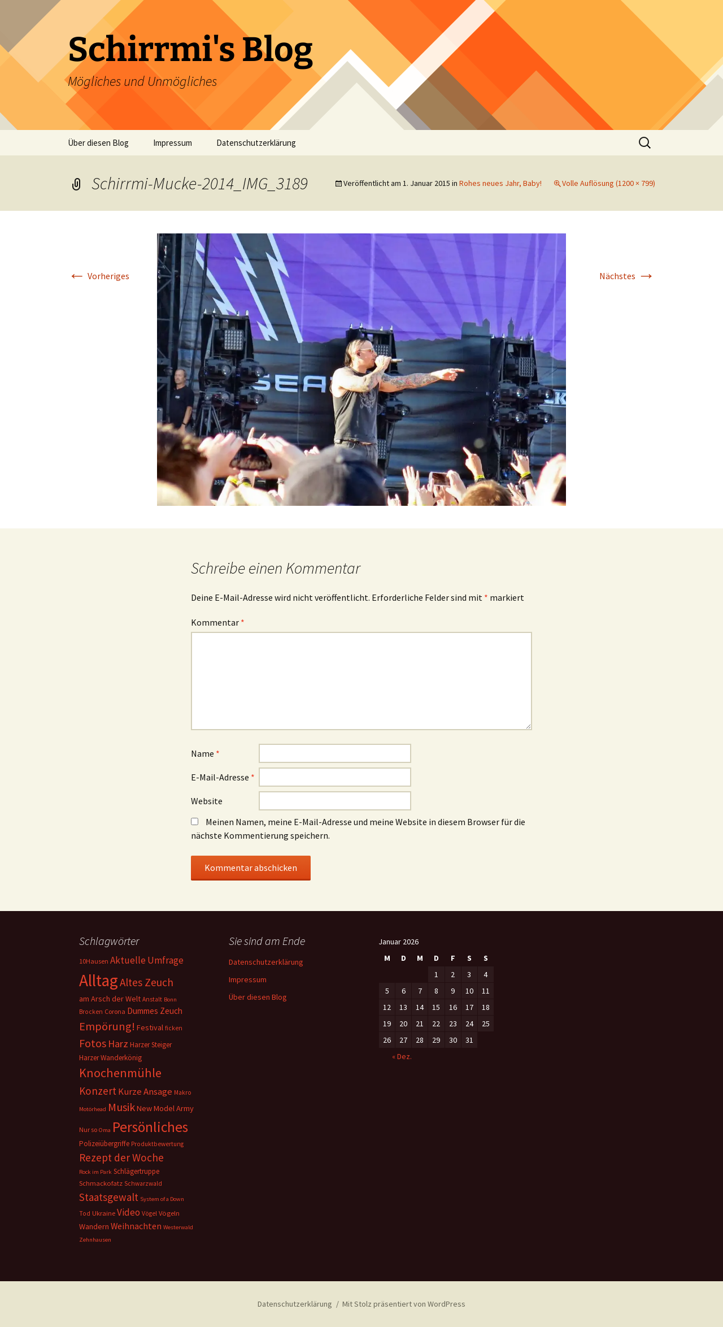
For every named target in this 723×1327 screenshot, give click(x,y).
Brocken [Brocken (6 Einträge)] (91, 1012)
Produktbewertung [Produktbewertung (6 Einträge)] (157, 1144)
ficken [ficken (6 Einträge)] (173, 1028)
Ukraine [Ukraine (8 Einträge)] (103, 1213)
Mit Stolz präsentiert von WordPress (403, 1304)
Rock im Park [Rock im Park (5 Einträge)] (95, 1172)
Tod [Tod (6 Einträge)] (84, 1213)
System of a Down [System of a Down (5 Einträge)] (162, 1199)
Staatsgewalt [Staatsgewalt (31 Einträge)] (108, 1197)
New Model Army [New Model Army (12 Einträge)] (165, 1108)
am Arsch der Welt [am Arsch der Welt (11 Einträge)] (110, 999)
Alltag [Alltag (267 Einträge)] (98, 980)
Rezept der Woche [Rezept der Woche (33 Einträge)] (121, 1157)
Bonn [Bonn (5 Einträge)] (170, 999)
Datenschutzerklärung (256, 142)
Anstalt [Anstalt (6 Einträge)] (152, 999)
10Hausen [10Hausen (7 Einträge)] (93, 961)
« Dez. (402, 1056)
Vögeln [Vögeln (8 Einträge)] (169, 1213)
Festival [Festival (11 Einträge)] (150, 1027)
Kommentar (218, 622)
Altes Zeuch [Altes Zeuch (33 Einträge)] (146, 982)
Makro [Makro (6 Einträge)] (182, 1092)
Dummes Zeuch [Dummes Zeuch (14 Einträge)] (154, 1010)
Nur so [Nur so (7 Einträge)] (88, 1129)
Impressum (172, 142)
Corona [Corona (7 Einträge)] (114, 1011)
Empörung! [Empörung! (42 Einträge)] (107, 1026)
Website (207, 800)
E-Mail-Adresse (223, 777)
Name (205, 753)
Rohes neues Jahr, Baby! (500, 183)
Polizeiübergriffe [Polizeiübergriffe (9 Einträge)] (104, 1143)
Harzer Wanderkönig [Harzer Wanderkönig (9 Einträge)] (110, 1058)
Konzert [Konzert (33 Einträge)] (97, 1091)
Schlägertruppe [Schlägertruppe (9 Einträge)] (136, 1171)
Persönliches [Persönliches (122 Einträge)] (150, 1127)
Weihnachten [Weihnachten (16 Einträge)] (136, 1226)
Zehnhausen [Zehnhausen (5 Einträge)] (95, 1239)
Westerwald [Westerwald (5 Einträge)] (178, 1227)
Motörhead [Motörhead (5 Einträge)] (92, 1109)
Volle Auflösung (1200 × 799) (608, 183)
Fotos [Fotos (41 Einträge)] (92, 1043)
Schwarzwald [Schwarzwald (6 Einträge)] (143, 1183)
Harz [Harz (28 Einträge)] (118, 1043)
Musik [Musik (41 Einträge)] (121, 1107)
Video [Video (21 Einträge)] (128, 1212)
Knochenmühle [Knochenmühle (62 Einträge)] (120, 1073)
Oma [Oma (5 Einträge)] (105, 1130)
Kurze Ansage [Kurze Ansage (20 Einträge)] (145, 1091)
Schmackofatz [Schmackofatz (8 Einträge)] (101, 1183)
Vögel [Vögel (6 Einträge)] (149, 1213)
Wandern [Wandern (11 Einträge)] (94, 1226)
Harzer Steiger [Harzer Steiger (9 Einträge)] (151, 1045)
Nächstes (627, 275)
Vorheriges (98, 275)
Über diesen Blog (98, 142)
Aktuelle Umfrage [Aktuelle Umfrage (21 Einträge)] (147, 960)
